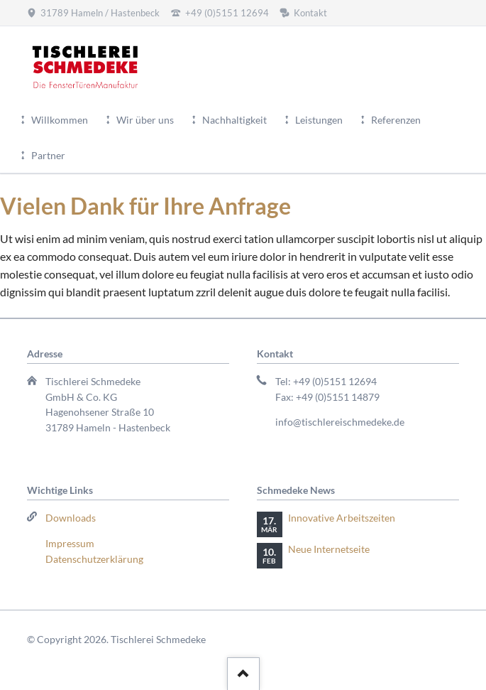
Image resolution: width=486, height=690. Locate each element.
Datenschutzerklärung (94, 559)
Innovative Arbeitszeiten (341, 518)
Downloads (70, 518)
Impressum (69, 543)
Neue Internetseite (329, 549)
